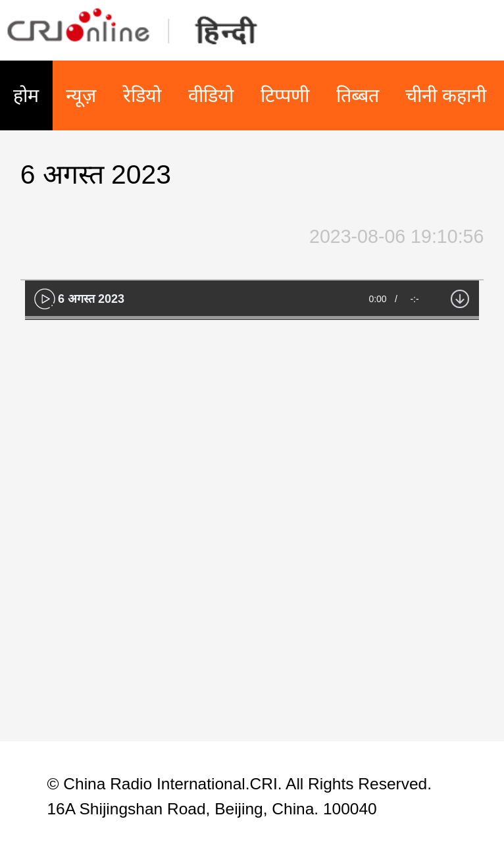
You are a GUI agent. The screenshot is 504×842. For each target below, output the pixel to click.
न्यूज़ (81, 95)
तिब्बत (357, 95)
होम (26, 95)
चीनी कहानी (445, 95)
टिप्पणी (285, 95)
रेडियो (142, 95)
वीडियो (211, 95)
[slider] (252, 317)
